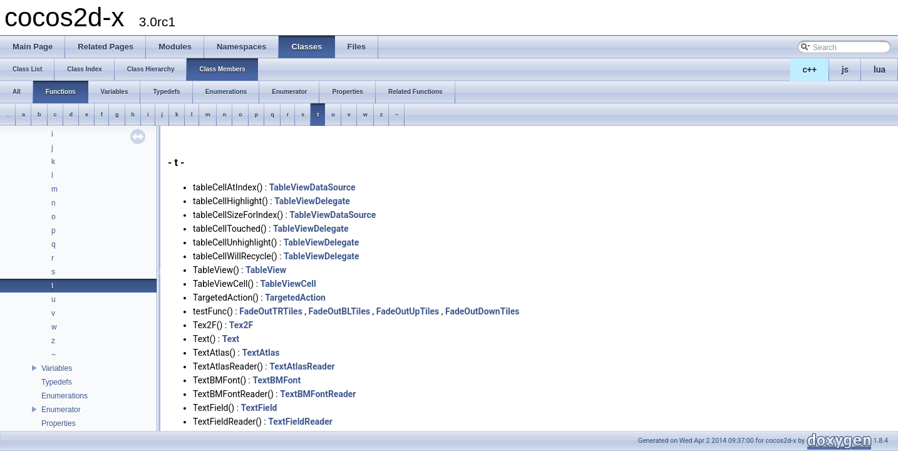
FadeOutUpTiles (408, 311)
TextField (259, 408)
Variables (56, 368)
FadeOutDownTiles (482, 311)
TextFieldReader (300, 422)
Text (230, 339)
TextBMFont (276, 380)
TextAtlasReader (301, 366)
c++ (810, 70)
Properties (58, 423)
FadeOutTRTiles (270, 311)
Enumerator (61, 409)
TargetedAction (295, 298)
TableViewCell (288, 284)
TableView (265, 270)
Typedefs (56, 382)
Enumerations (64, 395)
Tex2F (241, 325)
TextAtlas (260, 353)
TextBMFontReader (318, 394)
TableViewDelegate (312, 201)
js (845, 70)
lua (879, 70)
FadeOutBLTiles (339, 311)
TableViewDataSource (312, 187)
